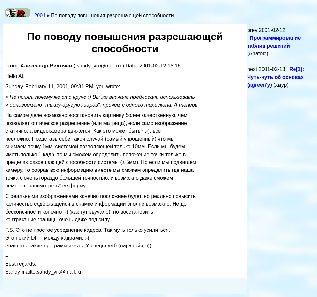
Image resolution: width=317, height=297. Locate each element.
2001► (42, 15)
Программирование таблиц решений (274, 42)
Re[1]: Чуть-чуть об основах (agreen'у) (275, 77)
